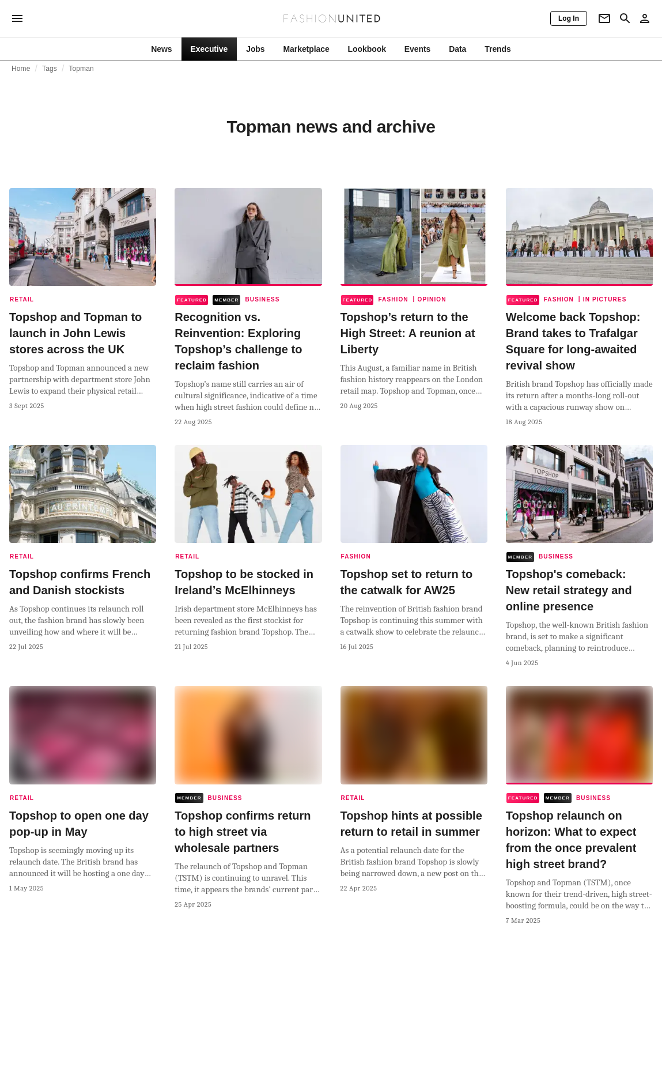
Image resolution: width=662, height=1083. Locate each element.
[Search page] (625, 18)
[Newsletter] (604, 18)
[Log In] (568, 18)
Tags (49, 69)
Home (21, 69)
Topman (81, 69)
